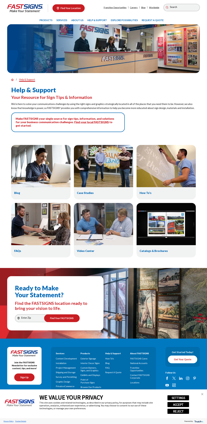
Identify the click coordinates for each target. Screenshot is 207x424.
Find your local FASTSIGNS (91, 122)
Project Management (66, 368)
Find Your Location (69, 8)
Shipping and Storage (65, 372)
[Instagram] (187, 378)
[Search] (181, 7)
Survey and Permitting (66, 377)
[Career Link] (174, 385)
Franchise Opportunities (115, 7)
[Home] (25, 8)
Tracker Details (20, 421)
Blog (143, 7)
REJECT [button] (178, 411)
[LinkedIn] (180, 378)
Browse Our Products (90, 387)
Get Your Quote (182, 359)
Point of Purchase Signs (87, 381)
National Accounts (138, 363)
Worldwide (154, 7)
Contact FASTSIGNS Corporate (140, 376)
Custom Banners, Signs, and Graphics (89, 369)
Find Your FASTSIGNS (62, 318)
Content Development (66, 358)
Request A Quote (113, 372)
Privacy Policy (9, 421)
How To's (109, 358)
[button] (202, 394)
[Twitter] (174, 378)
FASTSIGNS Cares (138, 358)
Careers (134, 7)
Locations (134, 382)
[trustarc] (198, 421)
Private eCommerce (65, 386)
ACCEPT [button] (178, 405)
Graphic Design (63, 382)
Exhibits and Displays (90, 375)
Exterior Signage (88, 358)
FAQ (107, 368)
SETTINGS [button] (178, 398)
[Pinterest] (194, 378)
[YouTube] (167, 385)
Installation (61, 363)
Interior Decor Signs (90, 363)
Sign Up (24, 377)
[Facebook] (167, 378)
